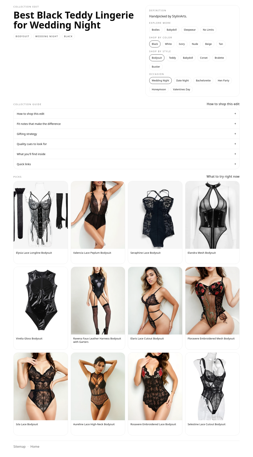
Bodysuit (157, 57)
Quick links (126, 164)
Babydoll (172, 29)
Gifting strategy (126, 134)
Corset (204, 57)
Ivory (182, 44)
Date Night (182, 80)
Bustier (156, 66)
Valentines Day (181, 89)
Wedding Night (160, 80)
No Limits (208, 29)
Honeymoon (159, 89)
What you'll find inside (126, 154)
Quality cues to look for (126, 144)
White (168, 44)
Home (35, 446)
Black (155, 44)
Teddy (172, 57)
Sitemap (19, 446)
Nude (195, 44)
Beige (208, 44)
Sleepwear (190, 29)
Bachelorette (203, 80)
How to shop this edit (126, 113)
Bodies (156, 29)
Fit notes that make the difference (126, 124)
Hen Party (223, 80)
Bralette (219, 57)
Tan (221, 44)
